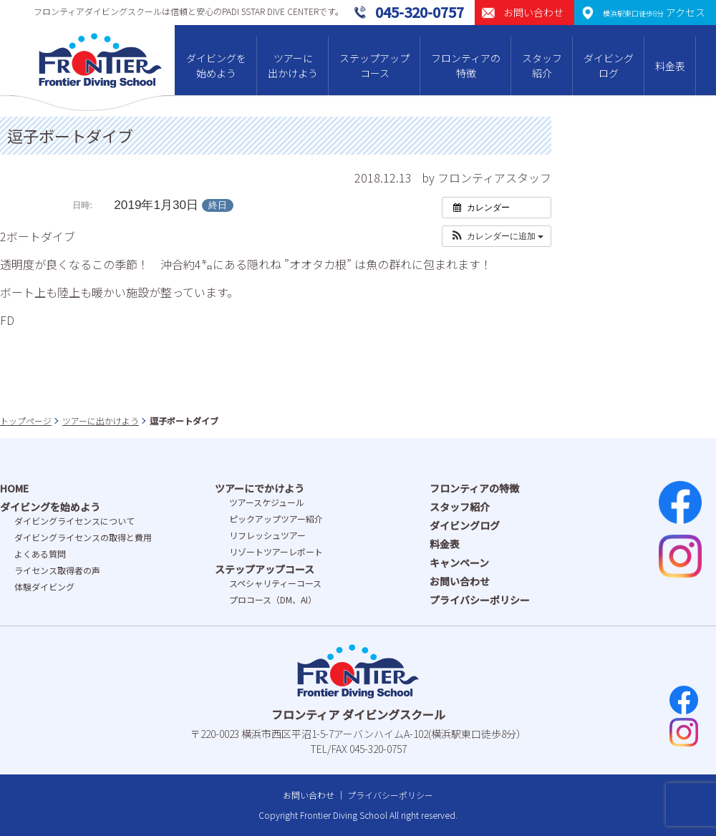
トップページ (26, 420)
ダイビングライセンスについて (74, 521)
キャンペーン (459, 562)
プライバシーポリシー (480, 600)
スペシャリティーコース (275, 583)
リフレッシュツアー (267, 535)
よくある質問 (40, 554)
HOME (14, 488)
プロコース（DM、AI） (272, 599)
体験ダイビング (44, 586)
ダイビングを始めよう (216, 65)
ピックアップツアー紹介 (276, 518)
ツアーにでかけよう (259, 488)
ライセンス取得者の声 (57, 570)
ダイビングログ (609, 65)
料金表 (670, 66)
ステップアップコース (374, 65)
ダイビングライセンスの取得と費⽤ (83, 537)
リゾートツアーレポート (276, 551)
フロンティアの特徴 (465, 65)
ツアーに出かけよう (293, 65)
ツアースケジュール (266, 502)
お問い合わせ (460, 581)
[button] (496, 236)
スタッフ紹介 (542, 65)
